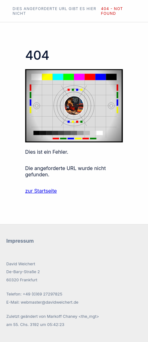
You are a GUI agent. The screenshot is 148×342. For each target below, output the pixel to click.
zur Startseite (41, 191)
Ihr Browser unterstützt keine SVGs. (74, 105)
